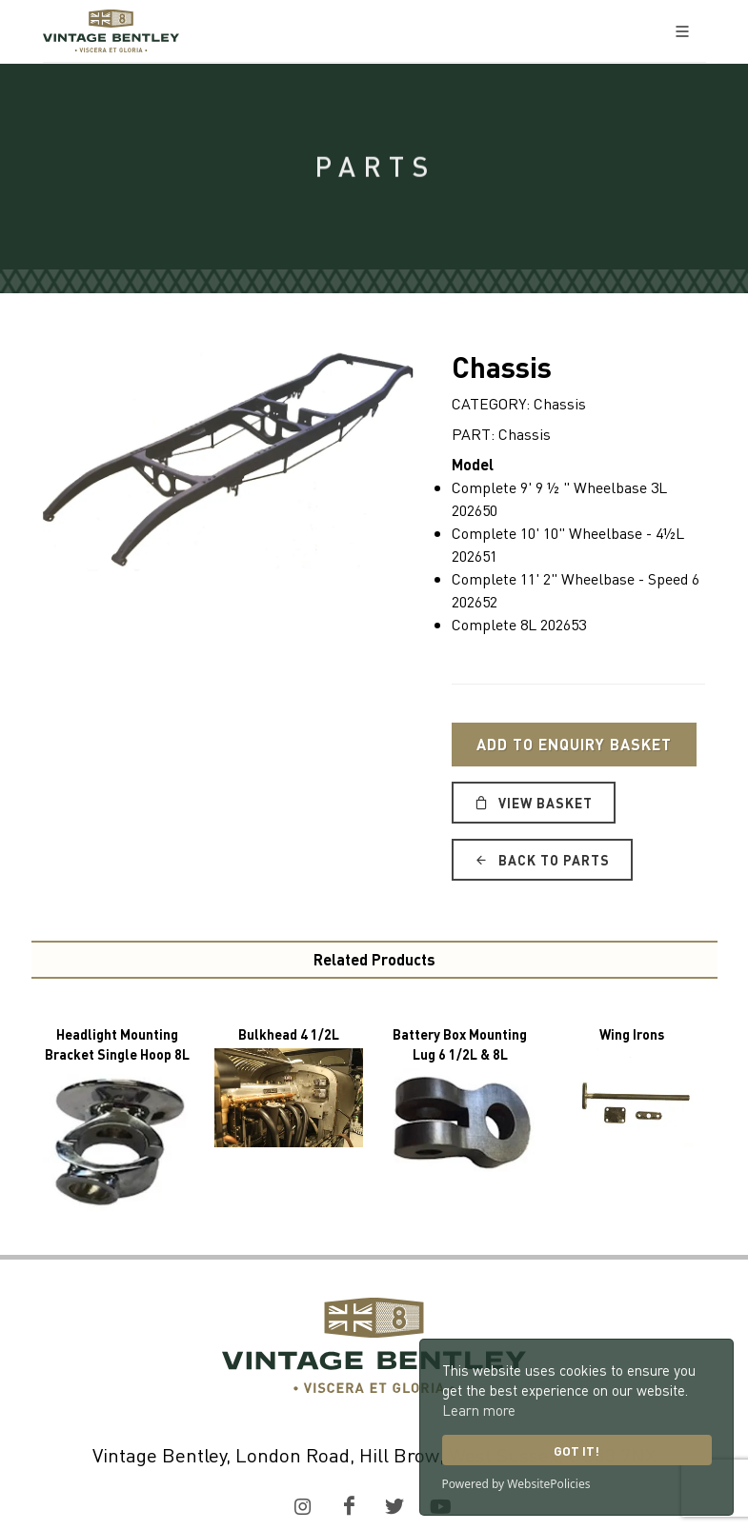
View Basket (534, 802)
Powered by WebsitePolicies (516, 1484)
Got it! (576, 1450)
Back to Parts (542, 859)
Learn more (479, 1410)
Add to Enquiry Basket (574, 744)
